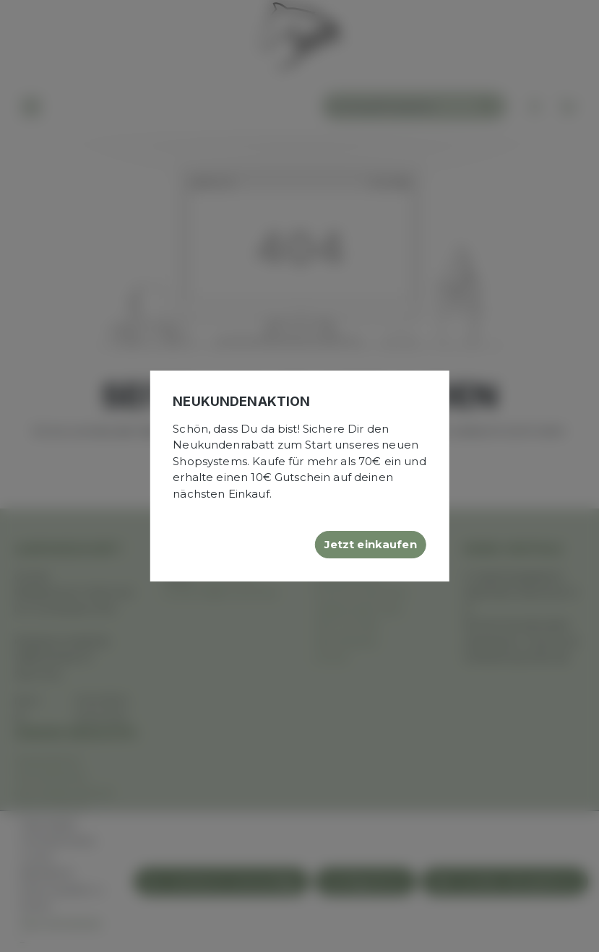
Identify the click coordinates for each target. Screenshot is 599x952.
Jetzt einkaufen (370, 544)
